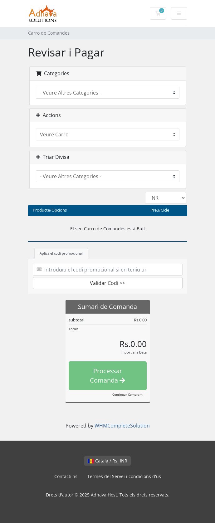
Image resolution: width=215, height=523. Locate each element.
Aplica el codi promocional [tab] (61, 253)
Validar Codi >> (107, 283)
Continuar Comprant (127, 394)
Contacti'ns (65, 476)
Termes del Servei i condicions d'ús (124, 476)
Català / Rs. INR (107, 461)
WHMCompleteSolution (122, 425)
